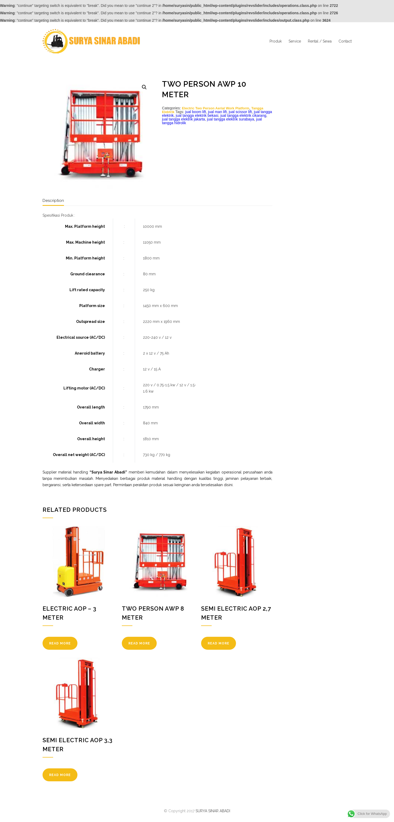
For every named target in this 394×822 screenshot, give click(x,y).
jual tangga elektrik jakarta (183, 119)
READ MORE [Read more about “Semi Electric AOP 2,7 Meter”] (218, 643)
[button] (144, 87)
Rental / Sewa (320, 41)
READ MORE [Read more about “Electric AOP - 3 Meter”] (60, 643)
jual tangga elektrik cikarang (243, 115)
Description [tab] (53, 200)
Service (295, 41)
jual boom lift (195, 112)
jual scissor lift (240, 112)
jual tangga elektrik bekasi (197, 115)
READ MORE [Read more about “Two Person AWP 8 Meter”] (139, 643)
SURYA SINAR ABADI (213, 811)
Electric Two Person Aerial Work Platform (215, 108)
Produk (276, 41)
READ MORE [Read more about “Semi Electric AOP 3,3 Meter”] (60, 775)
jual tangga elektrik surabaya (230, 119)
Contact (345, 41)
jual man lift (217, 112)
